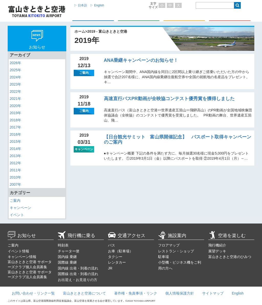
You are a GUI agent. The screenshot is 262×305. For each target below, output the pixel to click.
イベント (17, 215)
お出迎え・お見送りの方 (77, 280)
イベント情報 (18, 251)
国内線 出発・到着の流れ (78, 268)
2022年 (15, 91)
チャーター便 (68, 251)
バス (111, 245)
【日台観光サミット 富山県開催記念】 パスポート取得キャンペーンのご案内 (177, 139)
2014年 (15, 149)
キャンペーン (20, 208)
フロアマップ (169, 245)
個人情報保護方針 (179, 293)
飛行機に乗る (76, 235)
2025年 (15, 70)
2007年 (15, 184)
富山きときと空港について (84, 293)
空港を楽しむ (227, 235)
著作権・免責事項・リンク (135, 293)
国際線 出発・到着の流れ (78, 274)
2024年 (15, 77)
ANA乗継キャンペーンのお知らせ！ (141, 60)
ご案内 (15, 200)
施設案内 (172, 235)
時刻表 (63, 245)
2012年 (15, 163)
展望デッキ (217, 251)
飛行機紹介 (217, 245)
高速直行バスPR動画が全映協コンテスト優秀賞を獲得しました (169, 98)
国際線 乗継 (67, 262)
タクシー (115, 257)
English (238, 293)
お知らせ (22, 235)
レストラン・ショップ (176, 251)
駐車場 (163, 257)
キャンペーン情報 (22, 257)
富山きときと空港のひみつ (229, 257)
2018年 (15, 120)
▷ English (97, 5)
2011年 (15, 170)
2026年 (15, 63)
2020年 (15, 106)
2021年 (15, 99)
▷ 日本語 (80, 5)
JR (110, 268)
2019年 (15, 113)
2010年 (15, 177)
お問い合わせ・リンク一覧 (33, 293)
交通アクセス (126, 235)
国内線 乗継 (67, 257)
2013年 (15, 156)
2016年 (15, 134)
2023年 (15, 84)
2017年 (15, 127)
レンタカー (117, 262)
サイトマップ (213, 293)
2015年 (15, 141)
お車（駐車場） (120, 251)
